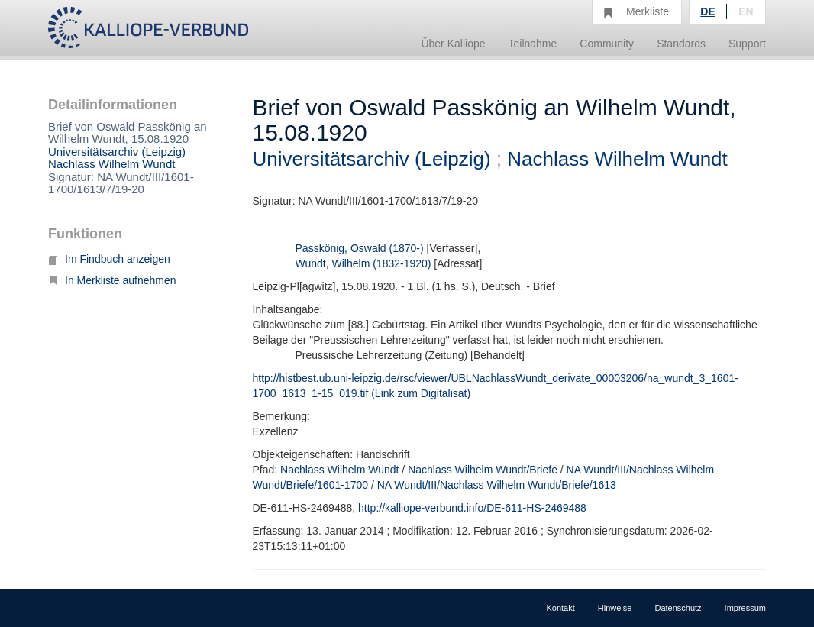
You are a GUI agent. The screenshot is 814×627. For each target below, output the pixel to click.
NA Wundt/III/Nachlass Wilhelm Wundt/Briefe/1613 (496, 485)
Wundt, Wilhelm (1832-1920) (363, 263)
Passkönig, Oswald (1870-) (360, 248)
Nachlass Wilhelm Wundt (111, 163)
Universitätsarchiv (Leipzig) (117, 151)
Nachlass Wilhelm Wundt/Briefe (482, 470)
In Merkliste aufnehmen (112, 280)
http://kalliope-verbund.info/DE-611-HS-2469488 (472, 508)
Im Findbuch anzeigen (109, 259)
